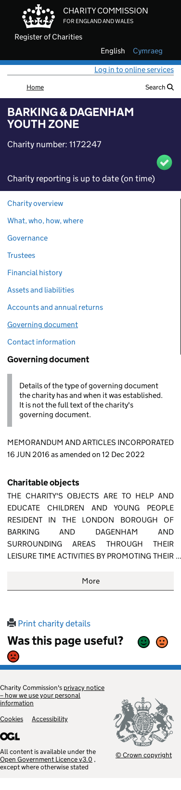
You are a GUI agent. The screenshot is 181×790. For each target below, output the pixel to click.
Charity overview (35, 203)
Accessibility (50, 718)
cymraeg (148, 51)
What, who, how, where (45, 220)
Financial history (34, 272)
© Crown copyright (144, 755)
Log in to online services (134, 69)
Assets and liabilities (40, 289)
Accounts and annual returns (55, 307)
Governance (27, 237)
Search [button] (159, 87)
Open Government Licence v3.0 (46, 759)
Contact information (41, 341)
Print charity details (48, 623)
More (91, 581)
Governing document (42, 324)
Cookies (11, 718)
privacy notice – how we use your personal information (52, 695)
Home (35, 87)
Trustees (21, 255)
